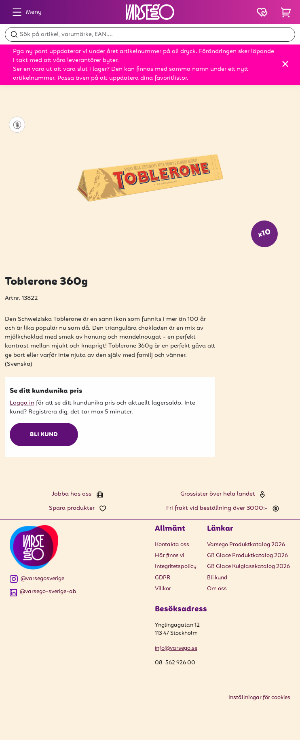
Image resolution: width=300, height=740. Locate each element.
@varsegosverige (37, 579)
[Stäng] (285, 64)
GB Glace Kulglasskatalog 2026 (248, 566)
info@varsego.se (176, 648)
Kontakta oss (172, 545)
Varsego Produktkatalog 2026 (246, 545)
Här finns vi (169, 555)
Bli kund (44, 434)
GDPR (162, 578)
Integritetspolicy (175, 566)
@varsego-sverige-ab (43, 592)
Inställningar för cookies (259, 697)
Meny (25, 12)
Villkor (163, 589)
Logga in (22, 403)
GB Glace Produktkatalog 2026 (247, 555)
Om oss (217, 589)
